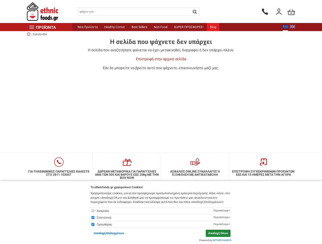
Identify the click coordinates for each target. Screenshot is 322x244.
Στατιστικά (104, 217)
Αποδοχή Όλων (218, 233)
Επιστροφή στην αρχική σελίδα (161, 59)
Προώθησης (104, 224)
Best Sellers (139, 27)
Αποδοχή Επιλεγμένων (109, 233)
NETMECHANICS (222, 240)
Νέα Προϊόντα (88, 27)
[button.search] (195, 12)
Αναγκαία (103, 211)
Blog (213, 27)
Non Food (160, 27)
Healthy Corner (114, 27)
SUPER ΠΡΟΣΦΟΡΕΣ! (188, 27)
